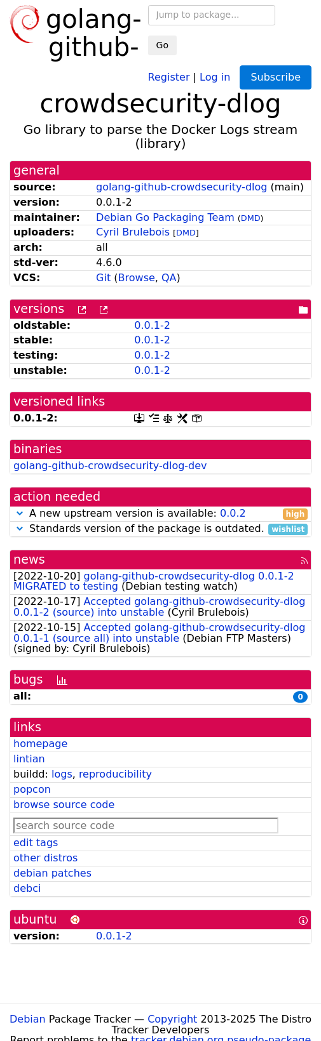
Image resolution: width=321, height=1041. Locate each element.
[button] (20, 513)
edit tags (35, 843)
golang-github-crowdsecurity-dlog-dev (110, 466)
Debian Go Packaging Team (165, 217)
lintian (29, 759)
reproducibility (115, 774)
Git (103, 278)
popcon (32, 789)
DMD (251, 218)
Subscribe (275, 77)
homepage (40, 744)
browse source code (63, 805)
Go (162, 45)
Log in (215, 76)
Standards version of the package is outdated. (160, 529)
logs (61, 774)
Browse (136, 278)
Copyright (172, 1019)
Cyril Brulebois (133, 232)
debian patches (52, 873)
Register (169, 76)
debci (27, 888)
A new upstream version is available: (160, 513)
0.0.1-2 (152, 325)
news (29, 559)
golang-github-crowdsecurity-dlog (181, 187)
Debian (28, 1019)
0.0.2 (233, 513)
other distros (45, 858)
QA (169, 278)
